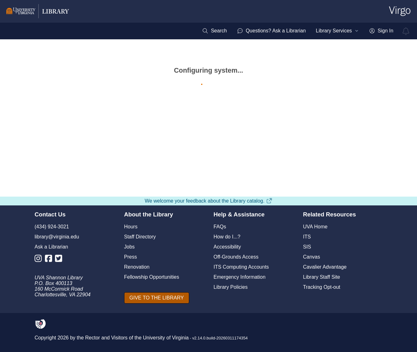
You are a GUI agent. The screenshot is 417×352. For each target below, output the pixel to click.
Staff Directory (140, 236)
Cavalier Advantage (325, 267)
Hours (131, 226)
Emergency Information (240, 277)
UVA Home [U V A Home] (315, 226)
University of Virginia (166, 337)
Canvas (311, 257)
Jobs (129, 246)
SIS (307, 246)
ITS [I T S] (307, 236)
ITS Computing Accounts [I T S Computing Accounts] (241, 267)
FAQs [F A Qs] (220, 226)
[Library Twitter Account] (60, 259)
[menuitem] (214, 31)
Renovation (137, 267)
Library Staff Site (321, 277)
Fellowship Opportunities (151, 277)
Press (130, 257)
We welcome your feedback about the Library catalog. (208, 201)
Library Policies (231, 287)
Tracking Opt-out (321, 287)
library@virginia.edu (57, 236)
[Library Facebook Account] (50, 259)
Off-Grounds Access (236, 257)
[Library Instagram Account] (40, 259)
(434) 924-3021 (52, 226)
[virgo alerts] (406, 31)
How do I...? (227, 236)
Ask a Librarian (51, 246)
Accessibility (227, 246)
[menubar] (297, 31)
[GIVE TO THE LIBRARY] (156, 298)
